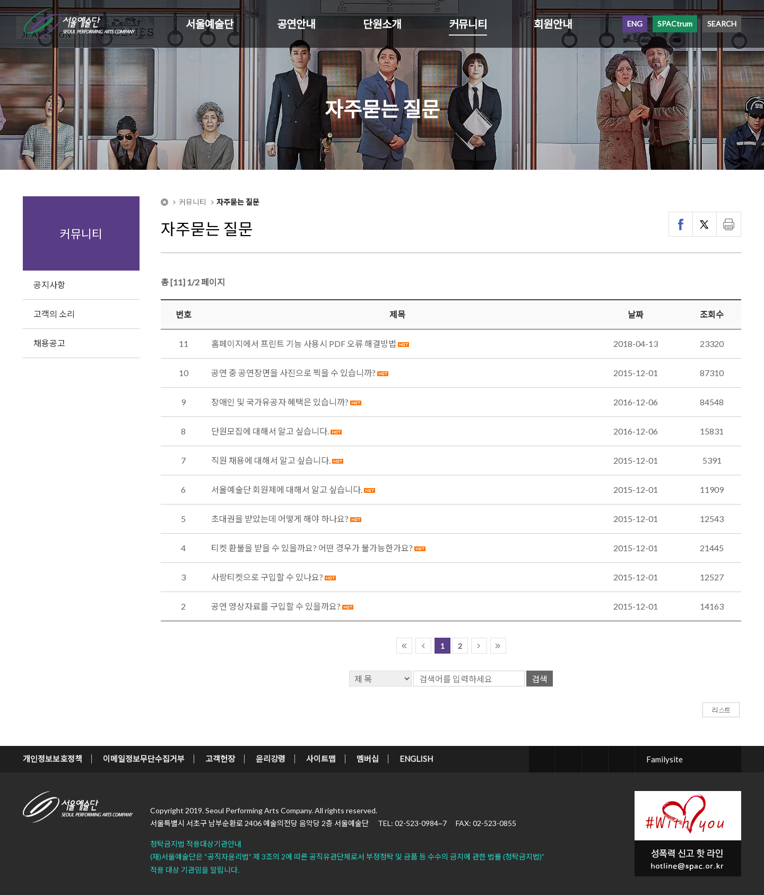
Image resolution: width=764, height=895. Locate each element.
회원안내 (553, 24)
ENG (635, 23)
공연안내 (296, 24)
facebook (568, 759)
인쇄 (729, 224)
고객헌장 (220, 758)
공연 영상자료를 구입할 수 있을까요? (276, 606)
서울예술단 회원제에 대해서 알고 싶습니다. (286, 489)
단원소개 (382, 24)
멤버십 (368, 758)
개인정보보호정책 (52, 758)
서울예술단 (209, 24)
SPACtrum (674, 23)
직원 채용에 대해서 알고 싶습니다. (271, 460)
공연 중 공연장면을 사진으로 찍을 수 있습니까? (293, 373)
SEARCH (721, 23)
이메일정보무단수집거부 (144, 758)
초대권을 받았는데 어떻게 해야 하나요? (280, 519)
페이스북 (681, 224)
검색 (540, 679)
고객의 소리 (54, 314)
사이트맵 (321, 758)
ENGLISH (416, 758)
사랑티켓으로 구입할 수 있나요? (267, 577)
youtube (622, 759)
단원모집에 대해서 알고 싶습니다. (270, 431)
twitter (542, 759)
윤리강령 (270, 758)
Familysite (664, 759)
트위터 (705, 224)
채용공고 (49, 343)
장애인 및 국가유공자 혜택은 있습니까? (280, 402)
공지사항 (49, 285)
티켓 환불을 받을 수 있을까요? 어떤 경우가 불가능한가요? (312, 548)
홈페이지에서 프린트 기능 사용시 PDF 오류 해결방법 (303, 343)
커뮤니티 (468, 24)
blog (595, 759)
